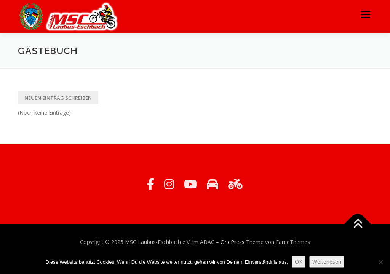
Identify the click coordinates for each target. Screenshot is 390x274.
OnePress (233, 241)
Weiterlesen (326, 261)
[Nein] (380, 262)
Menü (365, 14)
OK (298, 261)
